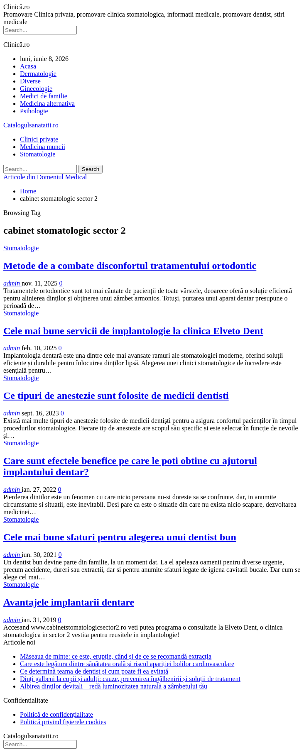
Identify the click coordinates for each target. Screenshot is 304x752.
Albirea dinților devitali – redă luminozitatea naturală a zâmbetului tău (113, 686)
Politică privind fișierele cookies (63, 721)
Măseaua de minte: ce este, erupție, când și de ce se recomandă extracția (115, 656)
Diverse (30, 81)
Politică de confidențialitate (56, 714)
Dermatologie (38, 73)
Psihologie (34, 111)
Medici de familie (43, 96)
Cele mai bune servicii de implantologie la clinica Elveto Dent (133, 330)
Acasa (28, 66)
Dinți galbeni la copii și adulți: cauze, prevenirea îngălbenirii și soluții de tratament (130, 678)
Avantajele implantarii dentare (68, 602)
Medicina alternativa (47, 103)
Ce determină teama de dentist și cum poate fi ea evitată (94, 671)
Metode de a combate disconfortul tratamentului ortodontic (129, 265)
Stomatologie (37, 154)
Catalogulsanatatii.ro (31, 125)
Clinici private (39, 139)
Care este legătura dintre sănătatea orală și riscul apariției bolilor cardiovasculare (127, 663)
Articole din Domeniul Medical (45, 177)
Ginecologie (36, 88)
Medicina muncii (42, 146)
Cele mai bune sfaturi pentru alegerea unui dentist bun (119, 537)
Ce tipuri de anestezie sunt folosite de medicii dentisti (116, 395)
